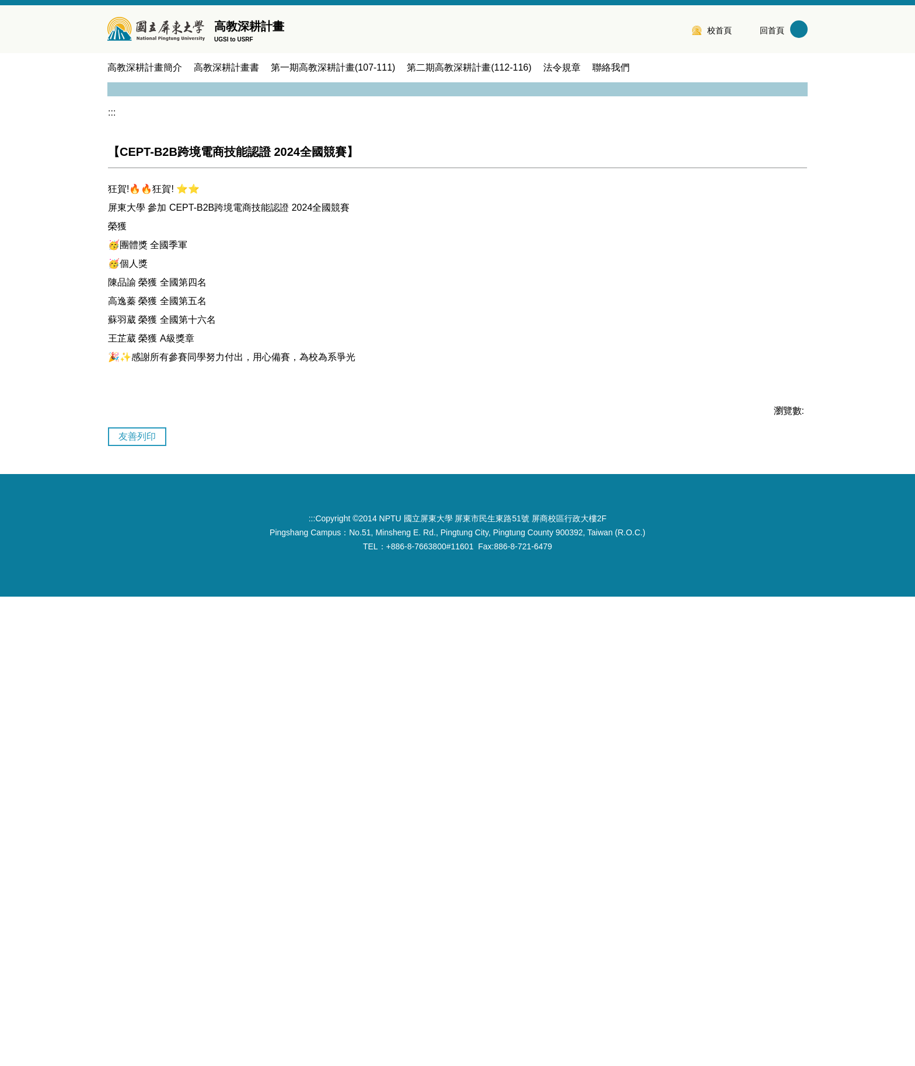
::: (675, 29)
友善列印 (137, 906)
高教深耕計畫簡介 (144, 67)
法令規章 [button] (562, 67)
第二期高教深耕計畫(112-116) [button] (469, 67)
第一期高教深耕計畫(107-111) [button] (333, 67)
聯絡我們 (611, 67)
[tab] (452, 830)
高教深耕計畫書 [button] (226, 67)
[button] (122, 224)
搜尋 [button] (799, 29)
